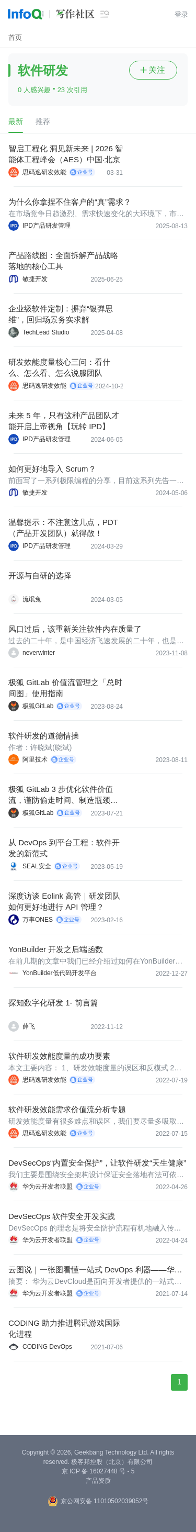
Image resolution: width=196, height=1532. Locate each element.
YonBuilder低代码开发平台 (59, 973)
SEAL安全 (36, 866)
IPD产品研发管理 (46, 225)
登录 (181, 14)
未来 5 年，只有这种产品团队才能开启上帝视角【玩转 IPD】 (63, 421)
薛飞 (28, 1026)
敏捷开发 (35, 279)
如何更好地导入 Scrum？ (52, 468)
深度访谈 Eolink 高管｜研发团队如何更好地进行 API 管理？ (64, 901)
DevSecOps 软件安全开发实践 (61, 1216)
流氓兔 (31, 599)
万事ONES (37, 919)
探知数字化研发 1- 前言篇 (53, 1002)
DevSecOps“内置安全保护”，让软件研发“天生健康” (97, 1162)
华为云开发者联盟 (47, 1186)
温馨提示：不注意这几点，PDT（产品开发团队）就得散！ (63, 528)
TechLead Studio (45, 332)
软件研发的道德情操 (43, 735)
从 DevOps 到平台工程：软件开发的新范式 (64, 848)
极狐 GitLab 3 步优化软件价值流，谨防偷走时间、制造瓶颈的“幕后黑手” (60, 795)
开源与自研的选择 (39, 575)
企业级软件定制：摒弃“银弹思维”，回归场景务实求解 (60, 314)
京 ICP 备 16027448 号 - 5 (98, 1471)
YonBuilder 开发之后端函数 (55, 949)
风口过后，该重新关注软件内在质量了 (75, 628)
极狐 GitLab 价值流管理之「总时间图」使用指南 (65, 688)
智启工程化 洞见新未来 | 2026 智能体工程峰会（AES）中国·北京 (65, 154)
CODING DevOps (47, 1346)
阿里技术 (35, 759)
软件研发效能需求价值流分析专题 (67, 1109)
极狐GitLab (37, 706)
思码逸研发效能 (44, 172)
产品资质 (98, 1480)
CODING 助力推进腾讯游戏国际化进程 (64, 1328)
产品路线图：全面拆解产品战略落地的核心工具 (63, 261)
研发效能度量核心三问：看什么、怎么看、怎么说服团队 (59, 367)
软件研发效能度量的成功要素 (59, 1056)
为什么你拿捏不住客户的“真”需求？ (69, 201)
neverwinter (38, 652)
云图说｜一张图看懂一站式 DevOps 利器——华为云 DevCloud (95, 1270)
